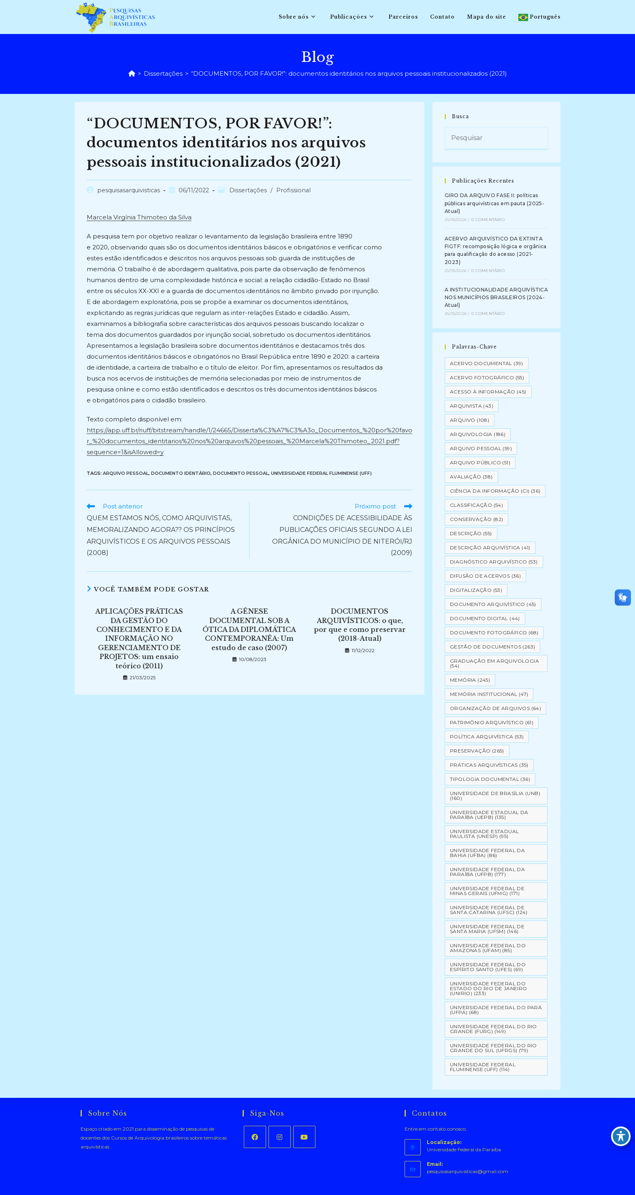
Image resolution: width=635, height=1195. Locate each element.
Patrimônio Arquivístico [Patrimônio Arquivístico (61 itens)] (491, 722)
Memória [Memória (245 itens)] (470, 680)
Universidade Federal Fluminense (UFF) (321, 473)
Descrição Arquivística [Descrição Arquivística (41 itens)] (490, 547)
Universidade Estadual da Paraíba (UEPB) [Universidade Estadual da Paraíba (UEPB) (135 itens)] (489, 814)
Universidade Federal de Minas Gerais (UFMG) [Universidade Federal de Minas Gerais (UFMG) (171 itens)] (487, 890)
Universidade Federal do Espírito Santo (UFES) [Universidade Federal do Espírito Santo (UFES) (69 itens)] (488, 966)
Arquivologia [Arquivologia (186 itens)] (477, 434)
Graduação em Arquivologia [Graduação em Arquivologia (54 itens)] (494, 663)
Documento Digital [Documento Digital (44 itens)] (485, 618)
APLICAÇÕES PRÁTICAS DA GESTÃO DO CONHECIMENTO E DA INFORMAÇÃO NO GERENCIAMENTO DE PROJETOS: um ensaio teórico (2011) (139, 638)
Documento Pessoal (240, 473)
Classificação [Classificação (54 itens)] (476, 505)
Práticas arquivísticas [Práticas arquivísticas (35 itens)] (489, 765)
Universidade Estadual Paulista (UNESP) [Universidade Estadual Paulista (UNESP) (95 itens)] (484, 833)
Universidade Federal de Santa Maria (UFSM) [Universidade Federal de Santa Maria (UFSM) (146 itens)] (487, 928)
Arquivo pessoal (126, 473)
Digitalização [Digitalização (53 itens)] (476, 590)
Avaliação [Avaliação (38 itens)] (471, 477)
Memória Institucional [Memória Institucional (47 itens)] (489, 694)
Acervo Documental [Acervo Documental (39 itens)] (486, 363)
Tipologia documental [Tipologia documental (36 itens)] (490, 779)
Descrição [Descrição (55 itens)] (471, 533)
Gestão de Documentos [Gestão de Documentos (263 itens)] (492, 647)
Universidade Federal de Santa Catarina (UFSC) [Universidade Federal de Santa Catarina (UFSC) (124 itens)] (489, 909)
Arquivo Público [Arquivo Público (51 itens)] (480, 462)
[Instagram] (279, 1137)
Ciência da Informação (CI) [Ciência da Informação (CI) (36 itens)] (495, 491)
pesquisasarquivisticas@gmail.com (467, 1171)
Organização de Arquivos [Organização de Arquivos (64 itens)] (495, 708)
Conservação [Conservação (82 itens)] (476, 519)
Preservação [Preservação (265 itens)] (477, 751)
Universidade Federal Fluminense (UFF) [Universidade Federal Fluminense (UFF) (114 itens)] (483, 1066)
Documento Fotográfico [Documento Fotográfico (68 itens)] (494, 632)
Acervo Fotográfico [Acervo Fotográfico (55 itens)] (487, 377)
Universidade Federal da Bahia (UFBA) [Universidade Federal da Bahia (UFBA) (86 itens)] (487, 852)
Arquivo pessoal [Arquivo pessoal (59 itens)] (481, 448)
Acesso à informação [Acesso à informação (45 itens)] (488, 392)
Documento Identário (181, 473)
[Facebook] (255, 1137)
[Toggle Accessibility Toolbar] (621, 1136)
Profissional (293, 190)
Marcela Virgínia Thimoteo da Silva (139, 217)
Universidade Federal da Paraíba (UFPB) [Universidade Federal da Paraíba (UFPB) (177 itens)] (487, 871)
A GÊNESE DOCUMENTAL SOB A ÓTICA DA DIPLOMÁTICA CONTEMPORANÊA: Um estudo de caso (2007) (249, 629)
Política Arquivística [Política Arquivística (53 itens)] (487, 737)
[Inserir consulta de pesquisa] (496, 139)
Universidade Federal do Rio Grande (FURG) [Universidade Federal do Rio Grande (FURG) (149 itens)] (493, 1028)
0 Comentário (487, 219)
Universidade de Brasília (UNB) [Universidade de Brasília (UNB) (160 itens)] (495, 795)
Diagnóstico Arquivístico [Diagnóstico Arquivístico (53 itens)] (494, 562)
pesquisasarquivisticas (128, 190)
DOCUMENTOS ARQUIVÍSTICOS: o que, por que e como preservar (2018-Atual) (360, 624)
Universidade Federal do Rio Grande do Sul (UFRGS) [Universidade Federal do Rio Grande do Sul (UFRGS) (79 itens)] (493, 1047)
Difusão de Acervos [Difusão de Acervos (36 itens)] (485, 576)
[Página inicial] (131, 73)
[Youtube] (304, 1137)
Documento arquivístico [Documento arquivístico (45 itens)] (493, 604)
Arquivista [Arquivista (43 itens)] (471, 406)
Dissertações (248, 190)
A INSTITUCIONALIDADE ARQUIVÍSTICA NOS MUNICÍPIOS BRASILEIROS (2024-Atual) (496, 297)
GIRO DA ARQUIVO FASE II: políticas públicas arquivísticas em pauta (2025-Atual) (494, 203)
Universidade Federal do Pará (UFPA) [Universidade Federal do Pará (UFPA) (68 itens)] (496, 1009)
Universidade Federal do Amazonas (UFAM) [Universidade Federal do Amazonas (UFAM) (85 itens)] (488, 947)
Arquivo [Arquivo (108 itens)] (469, 420)
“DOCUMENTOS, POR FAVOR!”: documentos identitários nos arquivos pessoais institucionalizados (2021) (349, 73)
